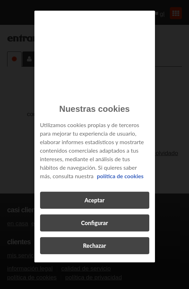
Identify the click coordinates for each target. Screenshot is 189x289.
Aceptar (94, 200)
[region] (94, 136)
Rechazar (94, 245)
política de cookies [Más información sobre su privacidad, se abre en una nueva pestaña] (120, 176)
